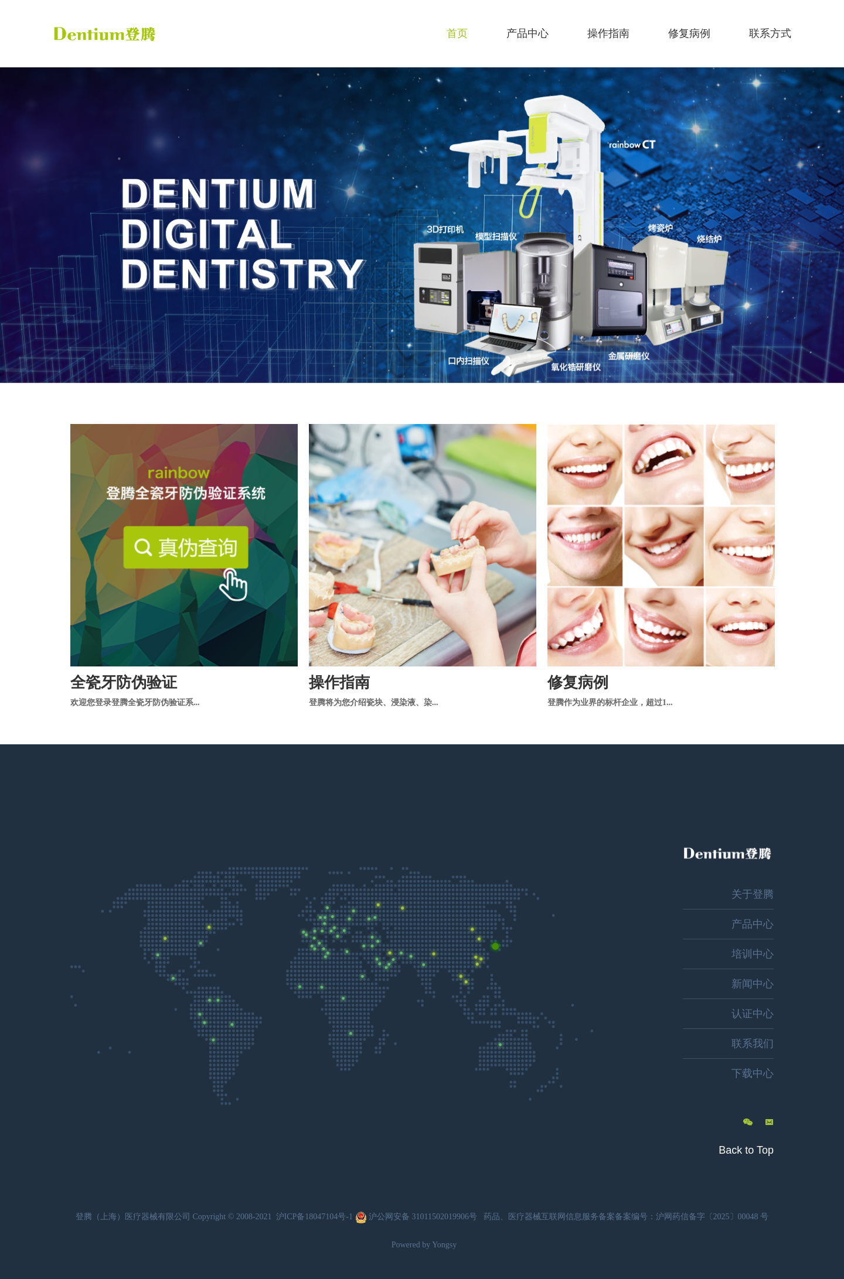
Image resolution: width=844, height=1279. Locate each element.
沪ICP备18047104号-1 (314, 1216)
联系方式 (770, 33)
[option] (422, 225)
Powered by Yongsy (424, 1244)
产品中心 (527, 33)
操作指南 (608, 33)
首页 (457, 33)
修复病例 (689, 33)
